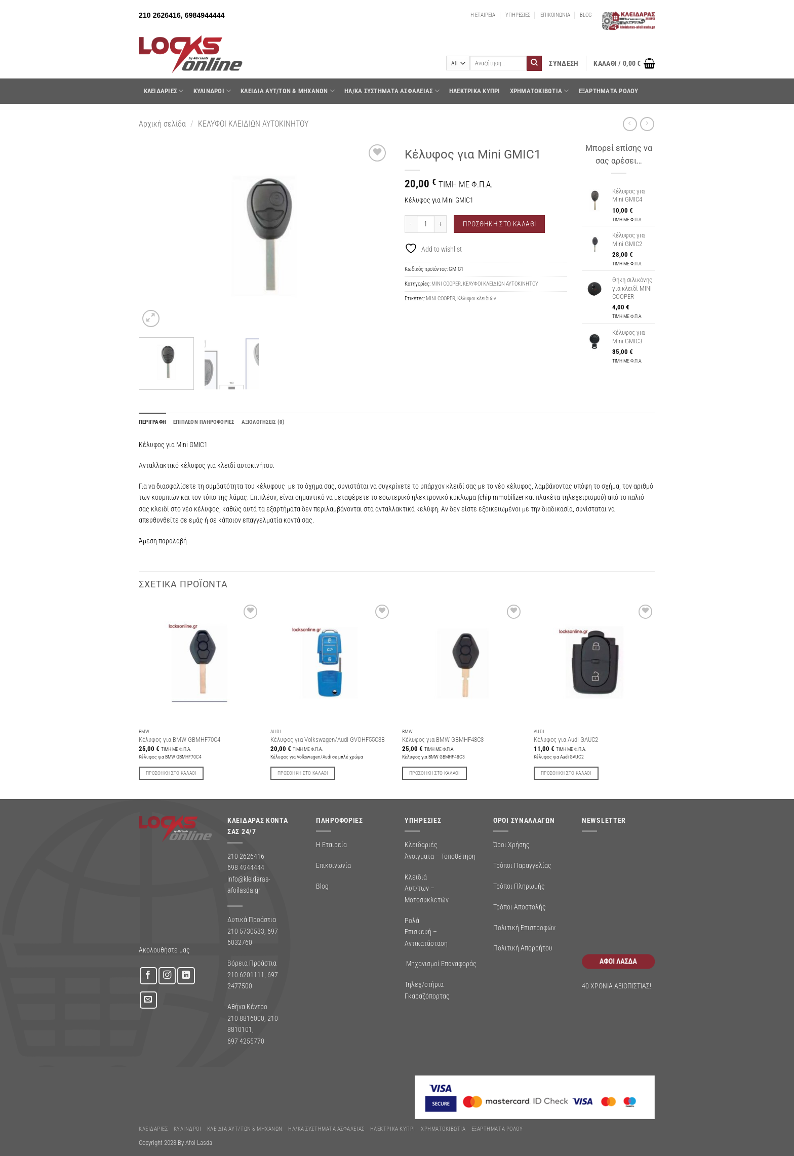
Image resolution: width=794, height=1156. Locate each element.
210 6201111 (245, 975)
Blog (322, 886)
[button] (563, 63)
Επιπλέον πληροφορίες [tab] (203, 422)
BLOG (586, 15)
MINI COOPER (446, 284)
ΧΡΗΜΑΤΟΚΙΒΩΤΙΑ (539, 91)
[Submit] (534, 63)
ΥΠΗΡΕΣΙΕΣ (517, 15)
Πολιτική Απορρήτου (522, 948)
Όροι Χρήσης (511, 845)
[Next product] (630, 124)
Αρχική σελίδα (162, 124)
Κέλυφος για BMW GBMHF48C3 (443, 739)
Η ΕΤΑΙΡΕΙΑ (482, 15)
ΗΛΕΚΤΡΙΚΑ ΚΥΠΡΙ (474, 91)
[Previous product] (647, 124)
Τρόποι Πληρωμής (519, 886)
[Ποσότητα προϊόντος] (425, 224)
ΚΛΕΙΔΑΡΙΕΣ (164, 91)
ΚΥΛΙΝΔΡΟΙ (212, 91)
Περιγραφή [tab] (152, 422)
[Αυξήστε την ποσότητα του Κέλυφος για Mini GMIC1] (440, 224)
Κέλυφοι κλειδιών (476, 298)
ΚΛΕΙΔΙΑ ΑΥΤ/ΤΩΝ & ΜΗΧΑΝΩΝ (288, 91)
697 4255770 (245, 1041)
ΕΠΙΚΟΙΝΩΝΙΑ (555, 15)
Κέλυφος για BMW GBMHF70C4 (179, 739)
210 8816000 (245, 1018)
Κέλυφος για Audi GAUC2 (566, 739)
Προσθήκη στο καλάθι (499, 224)
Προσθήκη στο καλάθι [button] (171, 773)
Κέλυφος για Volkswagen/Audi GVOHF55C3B (327, 739)
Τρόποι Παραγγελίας (522, 865)
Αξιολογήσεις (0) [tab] (263, 422)
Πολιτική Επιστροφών (524, 928)
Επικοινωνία (333, 865)
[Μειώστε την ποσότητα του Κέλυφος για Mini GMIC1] (411, 224)
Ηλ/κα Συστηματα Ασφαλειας (392, 91)
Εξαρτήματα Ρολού (609, 91)
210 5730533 (245, 931)
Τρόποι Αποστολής (519, 907)
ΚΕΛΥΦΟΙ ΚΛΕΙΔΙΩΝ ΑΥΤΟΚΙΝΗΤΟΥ (253, 124)
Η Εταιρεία (331, 845)
